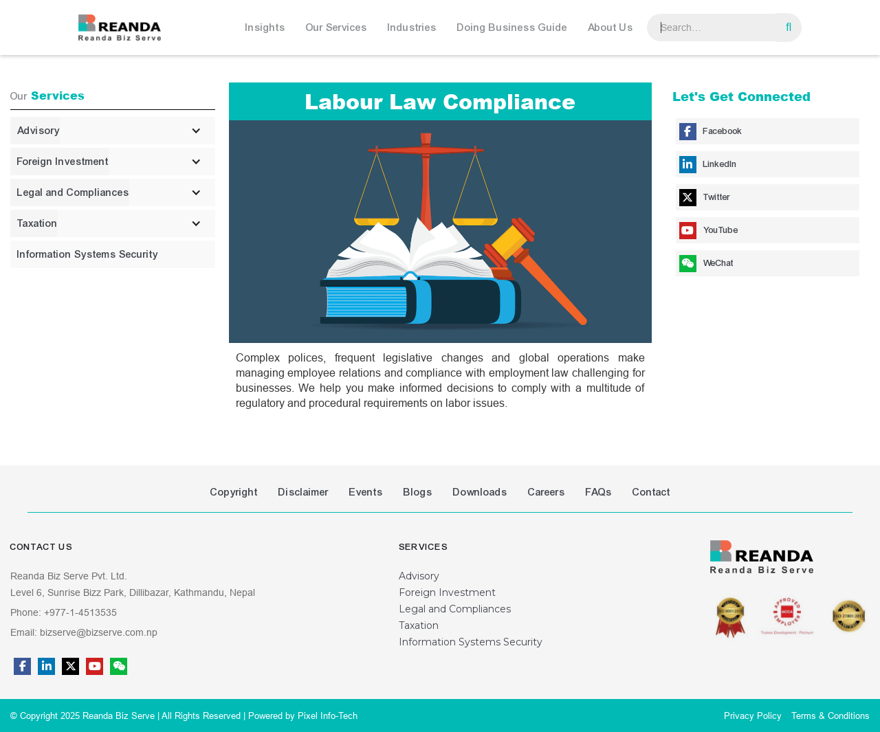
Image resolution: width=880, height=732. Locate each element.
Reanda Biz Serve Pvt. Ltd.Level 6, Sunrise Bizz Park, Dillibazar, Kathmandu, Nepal (132, 584)
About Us (610, 27)
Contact (651, 492)
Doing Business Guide (512, 27)
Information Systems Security (470, 642)
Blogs (418, 492)
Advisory (419, 576)
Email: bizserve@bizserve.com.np (83, 632)
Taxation (419, 625)
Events (366, 492)
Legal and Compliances (455, 609)
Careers (546, 492)
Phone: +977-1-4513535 (63, 612)
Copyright (234, 492)
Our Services (336, 27)
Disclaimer (303, 492)
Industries (412, 27)
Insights (265, 27)
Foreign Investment (447, 592)
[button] (269, 27)
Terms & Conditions (830, 715)
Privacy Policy (753, 715)
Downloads (480, 492)
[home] (119, 27)
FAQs (599, 492)
